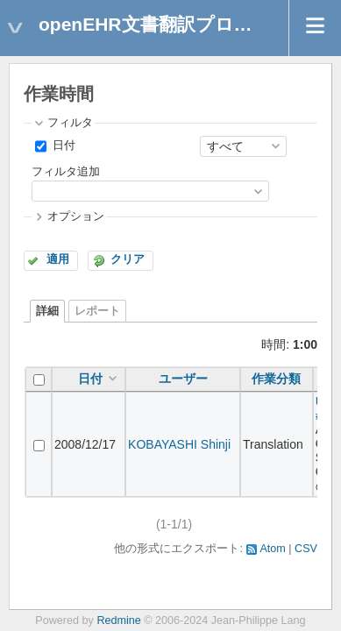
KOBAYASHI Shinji (179, 444)
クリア (127, 259)
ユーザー (183, 379)
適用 (57, 259)
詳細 (47, 311)
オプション (75, 216)
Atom (272, 548)
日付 (62, 145)
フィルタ (70, 123)
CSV (306, 548)
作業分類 (276, 379)
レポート (97, 311)
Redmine (118, 620)
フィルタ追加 (66, 172)
